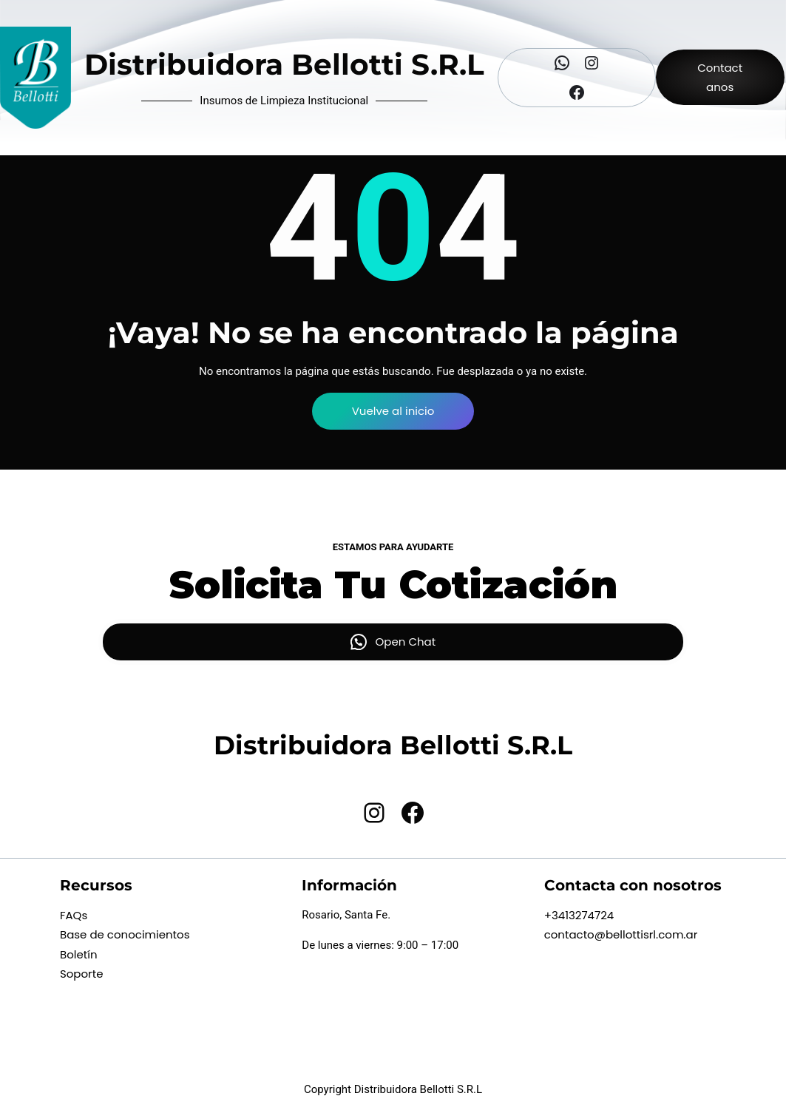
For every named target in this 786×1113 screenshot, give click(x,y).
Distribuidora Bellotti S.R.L (284, 64)
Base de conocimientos (125, 934)
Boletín (79, 954)
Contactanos (719, 77)
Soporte (82, 973)
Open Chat (406, 641)
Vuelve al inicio (393, 411)
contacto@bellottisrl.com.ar (621, 934)
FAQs (73, 915)
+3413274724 (579, 915)
